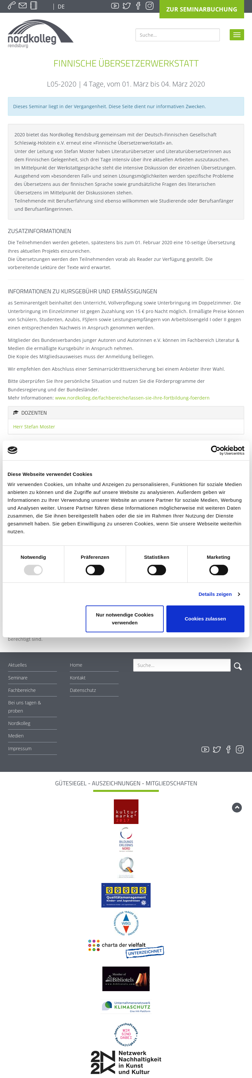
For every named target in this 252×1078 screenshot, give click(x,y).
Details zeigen (215, 594)
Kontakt (78, 678)
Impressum (20, 748)
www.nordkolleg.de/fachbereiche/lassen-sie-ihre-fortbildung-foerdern (132, 398)
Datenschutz (83, 690)
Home (76, 665)
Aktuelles (17, 665)
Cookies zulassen (205, 618)
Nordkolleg (19, 723)
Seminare (18, 678)
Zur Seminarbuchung (201, 9)
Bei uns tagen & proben (24, 706)
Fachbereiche (22, 690)
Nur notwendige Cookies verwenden (125, 618)
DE (60, 6)
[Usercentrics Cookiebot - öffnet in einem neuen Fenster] (215, 450)
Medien (16, 736)
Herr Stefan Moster (34, 426)
